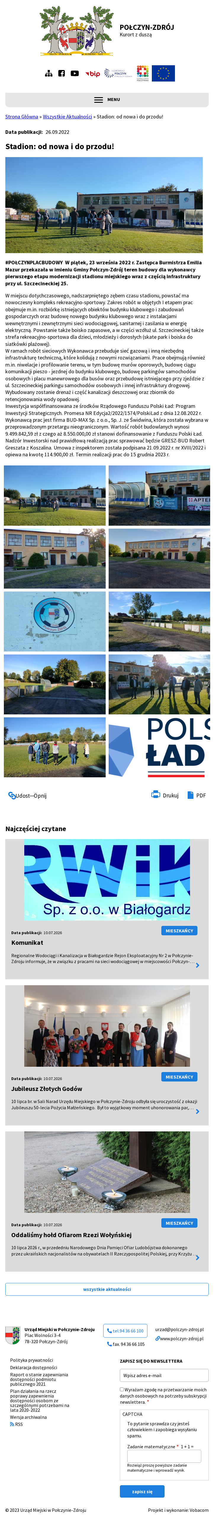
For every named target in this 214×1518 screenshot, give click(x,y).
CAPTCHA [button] (132, 1414)
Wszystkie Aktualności (67, 116)
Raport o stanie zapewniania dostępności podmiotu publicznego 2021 (39, 1379)
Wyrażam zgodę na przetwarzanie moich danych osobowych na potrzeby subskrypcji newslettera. (163, 1396)
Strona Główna (21, 116)
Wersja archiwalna (28, 1417)
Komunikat (27, 942)
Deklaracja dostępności (33, 1367)
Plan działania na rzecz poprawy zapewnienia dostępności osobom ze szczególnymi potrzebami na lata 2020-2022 (39, 1400)
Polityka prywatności (31, 1360)
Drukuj (170, 795)
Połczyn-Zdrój (147, 27)
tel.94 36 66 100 (125, 1331)
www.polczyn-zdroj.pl (179, 1338)
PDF (201, 795)
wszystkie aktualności (107, 1289)
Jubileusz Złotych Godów (46, 1088)
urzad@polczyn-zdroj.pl (179, 1329)
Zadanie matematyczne (151, 1446)
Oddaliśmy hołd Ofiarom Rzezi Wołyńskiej (71, 1235)
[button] (54, 495)
